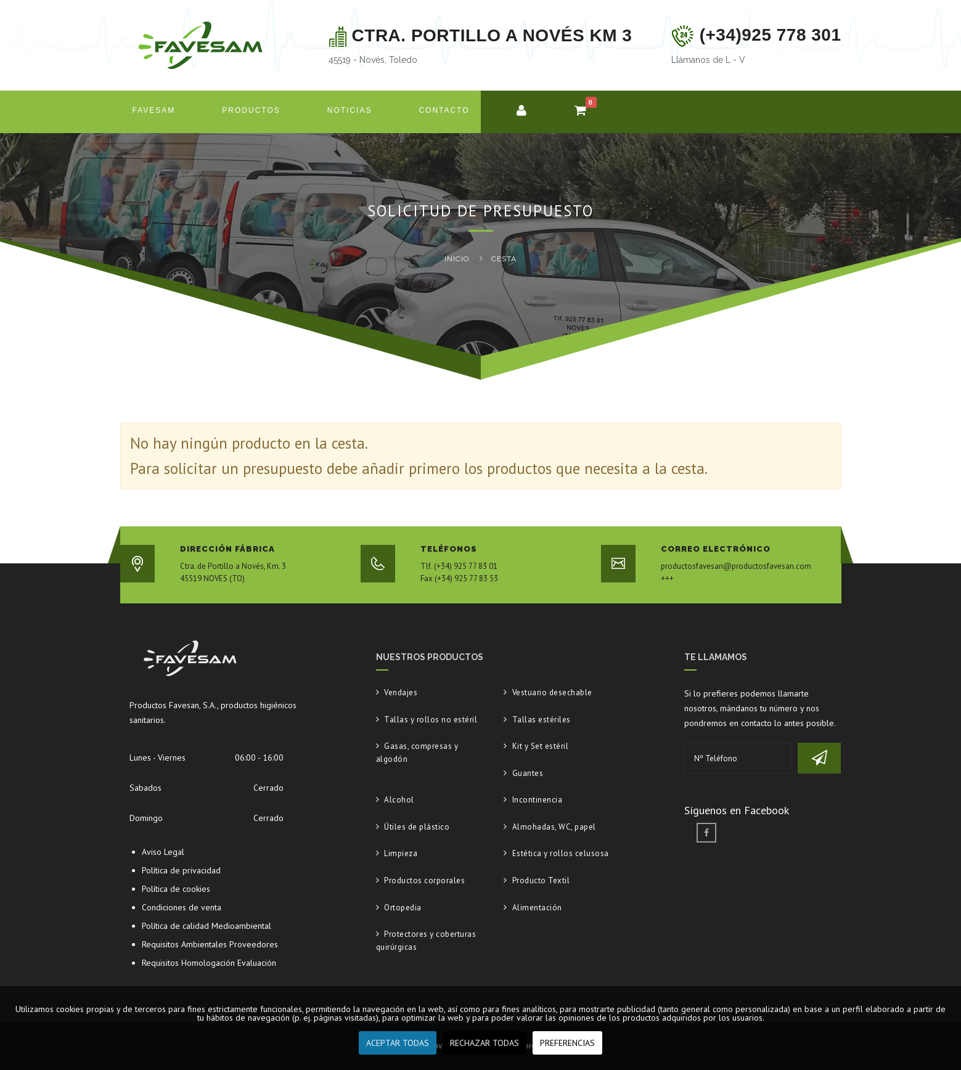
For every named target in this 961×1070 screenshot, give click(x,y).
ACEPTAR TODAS (397, 1042)
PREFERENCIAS (567, 1042)
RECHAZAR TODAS (484, 1042)
